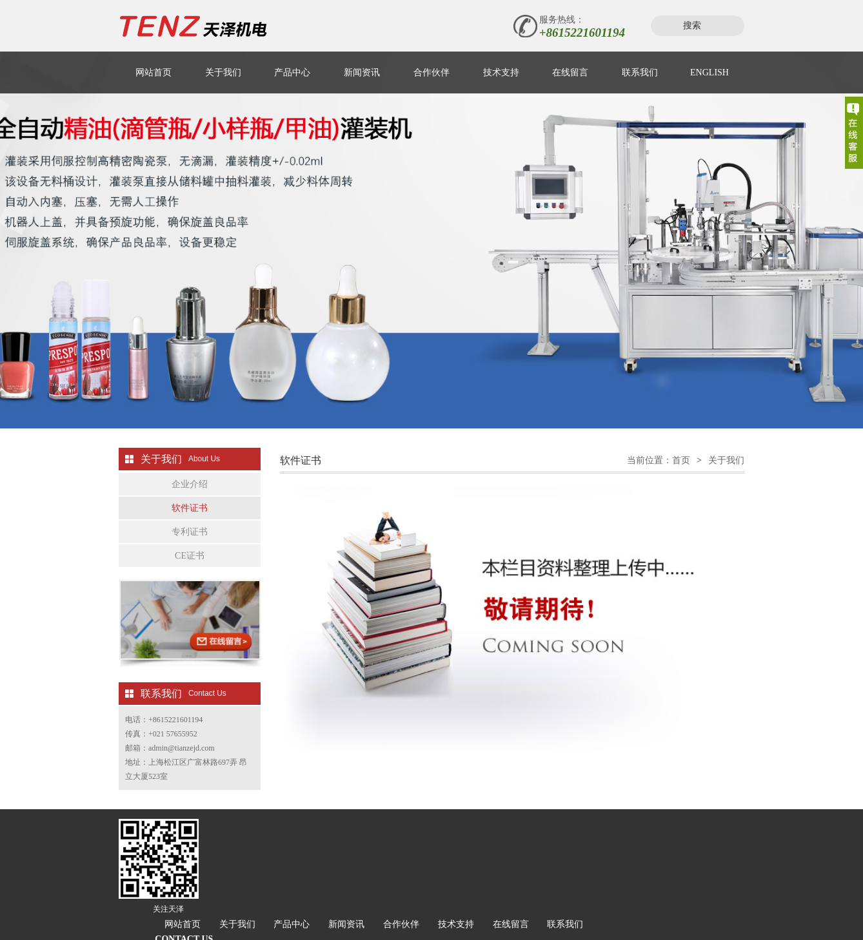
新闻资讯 (362, 72)
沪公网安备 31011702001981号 (525, 903)
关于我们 (223, 72)
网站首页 (153, 72)
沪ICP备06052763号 (413, 903)
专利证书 (190, 541)
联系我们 (640, 72)
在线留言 (570, 72)
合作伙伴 (431, 72)
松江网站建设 (300, 916)
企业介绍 (190, 494)
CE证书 (189, 565)
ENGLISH (709, 72)
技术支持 (501, 72)
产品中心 (292, 72)
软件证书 (190, 518)
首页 (681, 470)
